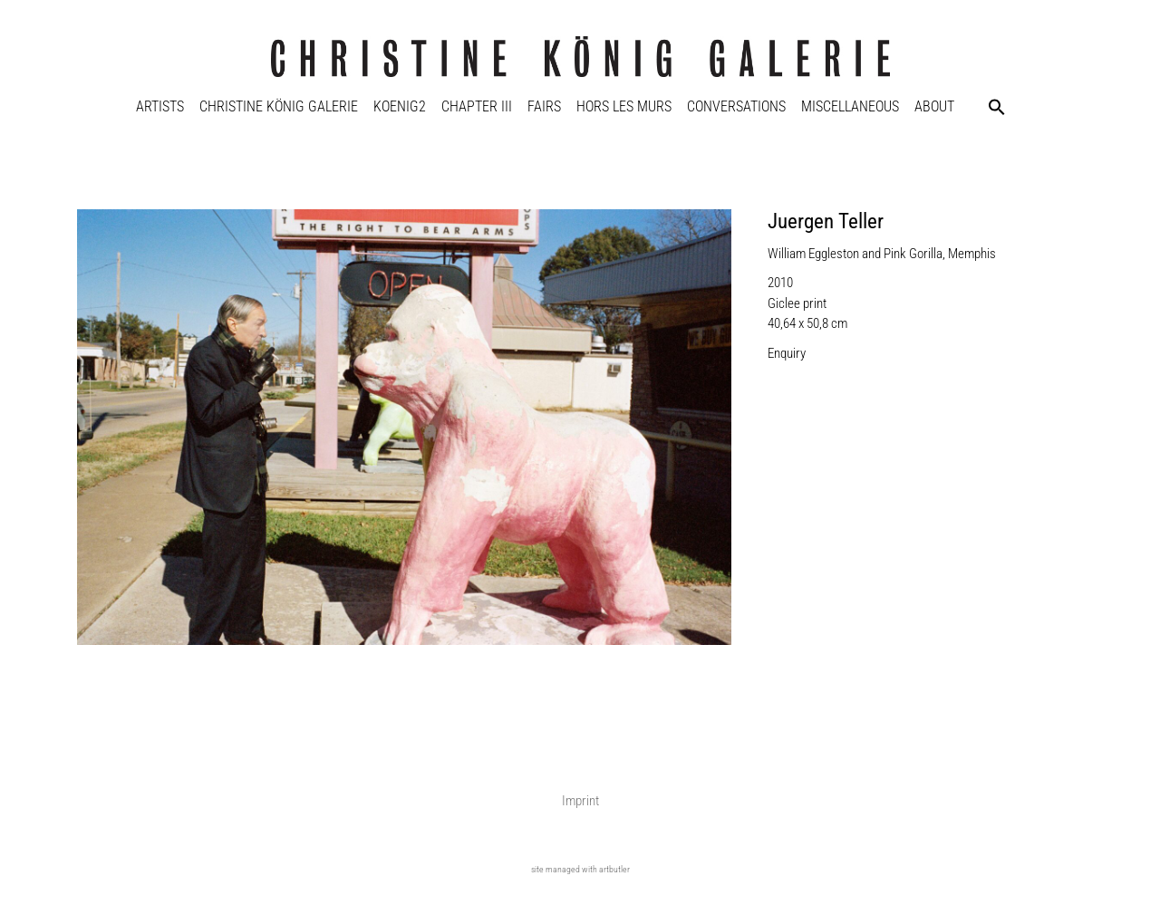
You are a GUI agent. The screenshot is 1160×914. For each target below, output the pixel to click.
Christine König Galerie (278, 106)
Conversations (736, 106)
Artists (160, 106)
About (934, 106)
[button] (997, 107)
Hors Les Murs (624, 106)
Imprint (580, 801)
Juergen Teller (826, 221)
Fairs (544, 106)
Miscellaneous (850, 106)
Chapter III (476, 106)
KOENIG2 (399, 106)
